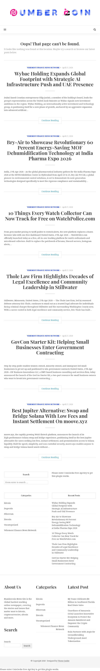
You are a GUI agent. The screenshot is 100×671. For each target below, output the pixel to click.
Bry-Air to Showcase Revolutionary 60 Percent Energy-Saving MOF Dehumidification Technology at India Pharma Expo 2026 (50, 150)
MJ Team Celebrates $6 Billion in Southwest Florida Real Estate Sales (81, 602)
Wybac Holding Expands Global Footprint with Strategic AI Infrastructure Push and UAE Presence (50, 78)
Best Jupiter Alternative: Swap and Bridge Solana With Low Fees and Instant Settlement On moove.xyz (50, 415)
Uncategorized (11, 525)
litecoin (7, 519)
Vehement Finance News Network (43, 68)
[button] (3, 29)
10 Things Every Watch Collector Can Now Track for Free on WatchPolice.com (50, 216)
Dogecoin (8, 508)
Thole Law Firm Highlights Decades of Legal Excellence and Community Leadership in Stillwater (50, 281)
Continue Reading (50, 120)
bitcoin (7, 503)
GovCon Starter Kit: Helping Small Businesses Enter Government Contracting (50, 347)
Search (7, 642)
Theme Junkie (63, 661)
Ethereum (9, 514)
